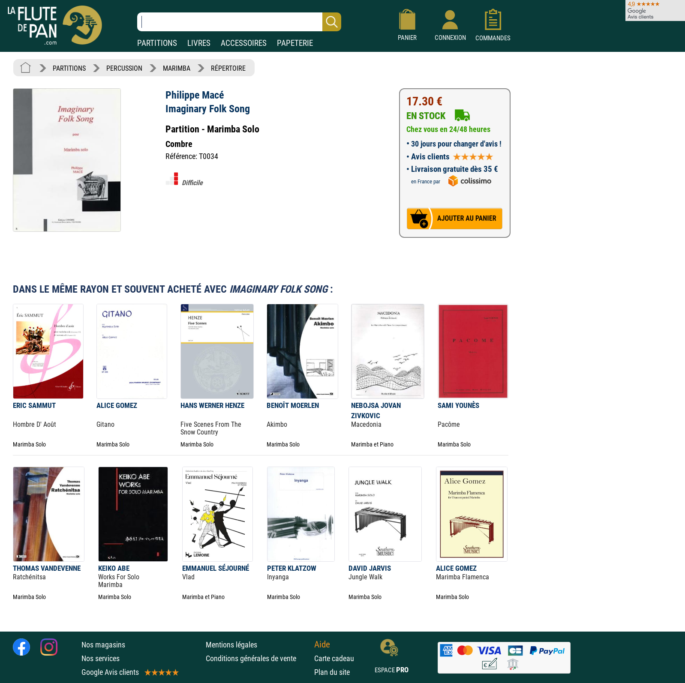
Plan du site (332, 672)
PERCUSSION (124, 68)
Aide (322, 644)
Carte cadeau (334, 658)
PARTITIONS (157, 43)
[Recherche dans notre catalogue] (239, 21)
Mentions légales (231, 644)
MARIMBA (176, 68)
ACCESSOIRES (244, 43)
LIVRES (198, 43)
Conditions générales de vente (258, 658)
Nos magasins (103, 644)
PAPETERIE (295, 43)
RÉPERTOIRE (228, 68)
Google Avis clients (129, 672)
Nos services (100, 658)
